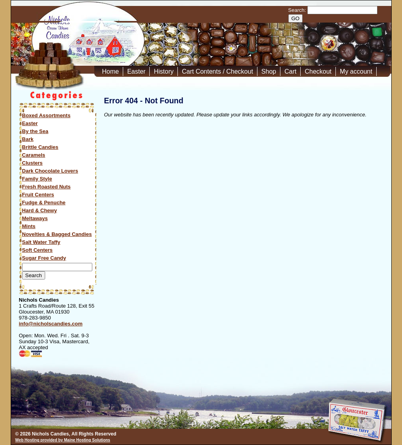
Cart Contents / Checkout (217, 71)
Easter (136, 71)
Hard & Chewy (39, 210)
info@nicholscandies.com (51, 324)
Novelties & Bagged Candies (57, 234)
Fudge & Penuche (44, 202)
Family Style (37, 179)
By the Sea (35, 131)
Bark (28, 139)
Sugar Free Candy (44, 258)
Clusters (32, 163)
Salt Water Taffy (41, 242)
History (163, 71)
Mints (29, 226)
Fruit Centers (38, 195)
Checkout (318, 71)
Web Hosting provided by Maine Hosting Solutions (62, 440)
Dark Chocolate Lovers (50, 171)
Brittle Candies (40, 147)
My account (356, 71)
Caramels (34, 155)
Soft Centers (37, 250)
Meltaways (35, 218)
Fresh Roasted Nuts (46, 187)
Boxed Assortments (46, 115)
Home (110, 71)
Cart (290, 71)
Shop (268, 71)
